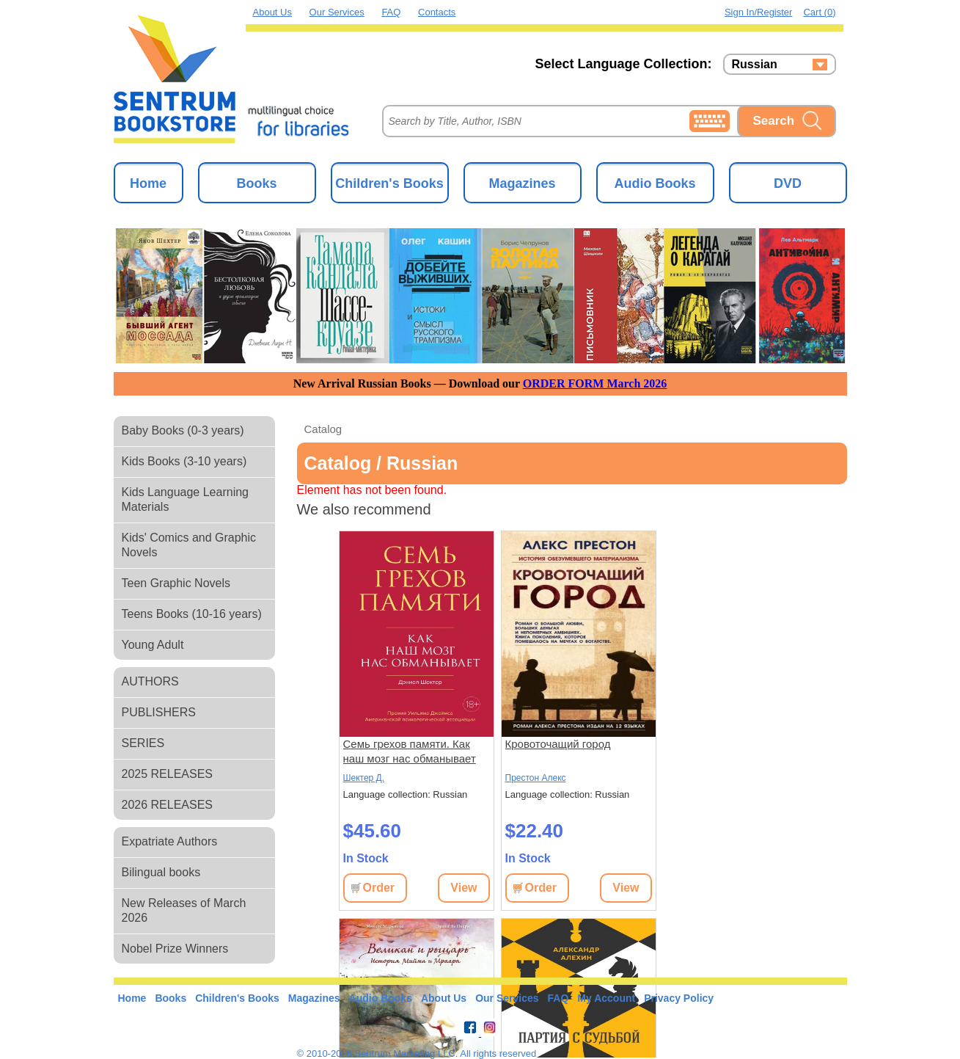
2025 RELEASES (167, 774)
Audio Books (655, 183)
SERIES (143, 743)
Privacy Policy (679, 998)
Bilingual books (161, 872)
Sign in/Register (759, 12)
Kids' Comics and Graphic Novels (189, 544)
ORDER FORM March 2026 (595, 383)
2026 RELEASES (167, 804)
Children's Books (389, 183)
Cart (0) (819, 12)
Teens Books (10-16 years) (192, 614)
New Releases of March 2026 (184, 910)
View (463, 887)
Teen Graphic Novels (176, 583)
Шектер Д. (364, 778)
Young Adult (153, 644)
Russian (754, 64)
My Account (606, 998)
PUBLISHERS (159, 712)
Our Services (336, 12)
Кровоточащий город (558, 744)
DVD (788, 183)
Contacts (436, 12)
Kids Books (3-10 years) (184, 461)
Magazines (521, 183)
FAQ (390, 12)
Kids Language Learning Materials (185, 499)
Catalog (323, 429)
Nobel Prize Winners (175, 948)
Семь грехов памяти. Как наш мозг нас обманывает (409, 751)
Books (256, 183)
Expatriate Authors (170, 841)
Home (148, 183)
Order (379, 887)
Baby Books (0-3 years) (183, 430)
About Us (272, 12)
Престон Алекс (535, 778)
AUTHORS (150, 681)
